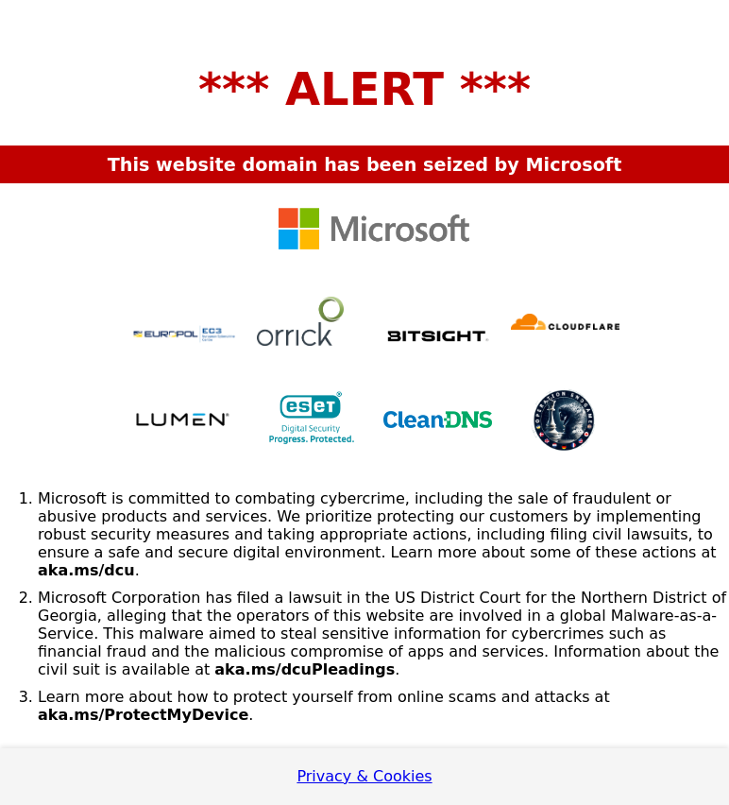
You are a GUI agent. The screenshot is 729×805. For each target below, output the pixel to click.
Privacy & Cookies (364, 776)
